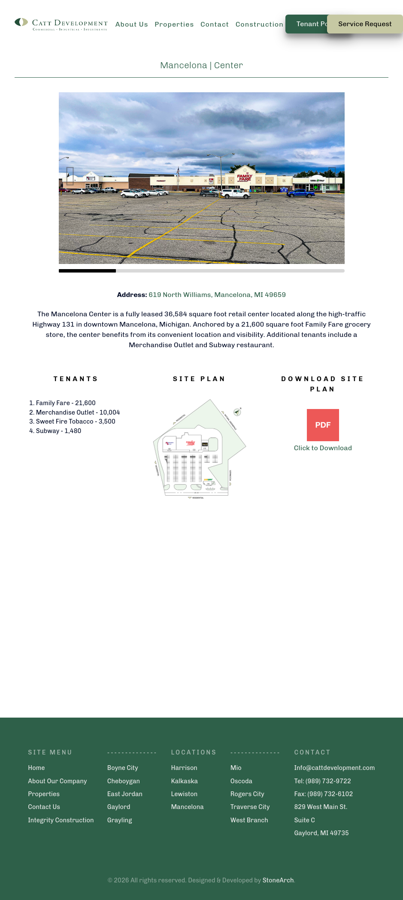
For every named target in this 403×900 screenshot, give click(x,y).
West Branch (249, 820)
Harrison (184, 768)
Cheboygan (123, 781)
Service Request (365, 24)
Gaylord (118, 807)
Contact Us (44, 807)
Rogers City (247, 794)
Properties (44, 794)
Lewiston (184, 794)
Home (36, 768)
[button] (332, 164)
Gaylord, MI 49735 (321, 833)
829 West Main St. (320, 807)
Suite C (304, 820)
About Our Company (57, 781)
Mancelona (187, 807)
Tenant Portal (319, 24)
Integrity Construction (61, 820)
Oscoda (241, 781)
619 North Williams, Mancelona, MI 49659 (217, 295)
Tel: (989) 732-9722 (322, 781)
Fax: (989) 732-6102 (323, 794)
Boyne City (122, 768)
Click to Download (323, 448)
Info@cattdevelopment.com (334, 768)
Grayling (119, 820)
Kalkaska (184, 781)
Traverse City (250, 807)
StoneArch (278, 880)
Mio (236, 768)
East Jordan (124, 794)
